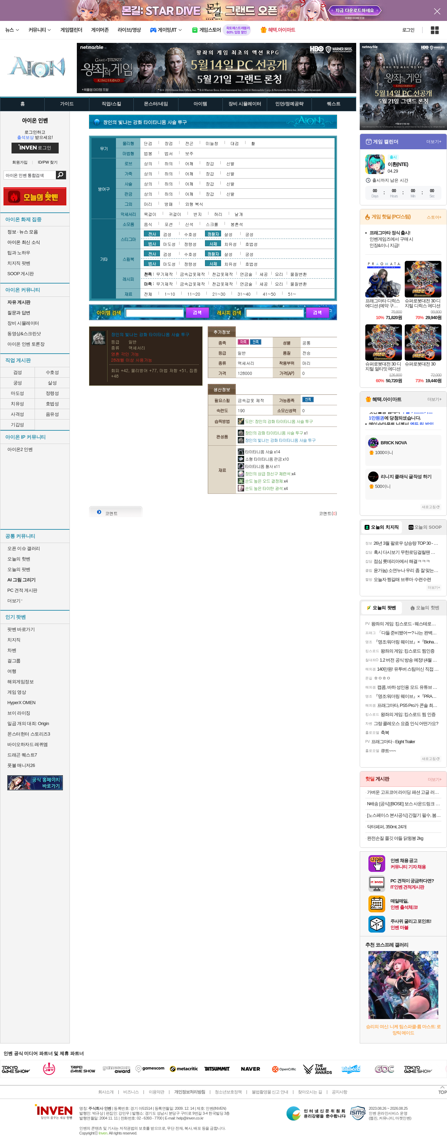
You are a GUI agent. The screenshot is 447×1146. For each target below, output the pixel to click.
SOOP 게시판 (20, 273)
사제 (213, 243)
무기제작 (164, 274)
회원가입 (20, 162)
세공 (263, 274)
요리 (279, 274)
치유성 (17, 403)
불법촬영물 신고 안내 (270, 1092)
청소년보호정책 (228, 1092)
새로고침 (429, 507)
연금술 (246, 274)
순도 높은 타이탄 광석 (263, 488)
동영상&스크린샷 (24, 333)
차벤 (11, 650)
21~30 (218, 294)
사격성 (17, 414)
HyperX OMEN (21, 702)
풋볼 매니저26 (21, 765)
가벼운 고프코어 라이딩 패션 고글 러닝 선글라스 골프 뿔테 (404, 792)
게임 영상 (16, 692)
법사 (152, 243)
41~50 (269, 294)
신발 (230, 163)
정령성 (52, 393)
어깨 (189, 163)
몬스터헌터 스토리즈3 (28, 734)
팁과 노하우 (18, 252)
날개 (239, 214)
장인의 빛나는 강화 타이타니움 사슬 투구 (277, 440)
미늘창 (212, 143)
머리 (148, 204)
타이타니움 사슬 (259, 451)
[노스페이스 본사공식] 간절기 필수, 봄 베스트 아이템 (404, 815)
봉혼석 (236, 224)
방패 (168, 204)
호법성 (52, 403)
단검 (148, 143)
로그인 (408, 30)
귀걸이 (175, 214)
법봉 (148, 153)
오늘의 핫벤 (18, 559)
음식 (148, 224)
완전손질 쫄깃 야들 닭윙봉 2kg (395, 838)
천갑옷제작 (222, 274)
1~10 (169, 294)
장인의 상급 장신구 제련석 (266, 473)
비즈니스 (131, 1092)
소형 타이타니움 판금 (263, 459)
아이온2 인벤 (19, 449)
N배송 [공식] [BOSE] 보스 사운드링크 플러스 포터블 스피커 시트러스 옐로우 (404, 803)
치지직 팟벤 (18, 263)
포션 (168, 224)
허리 (218, 214)
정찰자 (213, 233)
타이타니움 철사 (259, 466)
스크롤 (212, 224)
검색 (61, 175)
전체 (148, 294)
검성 (17, 372)
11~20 (193, 294)
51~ (292, 294)
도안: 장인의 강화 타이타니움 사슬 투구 (275, 421)
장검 (168, 143)
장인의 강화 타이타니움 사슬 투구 (273, 433)
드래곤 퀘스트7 (22, 755)
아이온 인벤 (35, 120)
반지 (197, 214)
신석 (189, 224)
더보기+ (433, 142)
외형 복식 (194, 204)
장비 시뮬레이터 (23, 323)
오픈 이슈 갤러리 (23, 548)
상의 (148, 163)
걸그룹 (14, 660)
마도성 (17, 393)
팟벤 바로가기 (21, 629)
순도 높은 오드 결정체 (263, 481)
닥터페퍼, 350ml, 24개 (386, 826)
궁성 (17, 382)
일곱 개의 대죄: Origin (28, 723)
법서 (168, 153)
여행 (11, 671)
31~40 (243, 294)
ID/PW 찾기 (48, 162)
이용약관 (156, 1092)
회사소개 (105, 1092)
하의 (168, 163)
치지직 (14, 640)
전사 (152, 233)
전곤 (189, 143)
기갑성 (17, 424)
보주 (189, 153)
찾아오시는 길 (310, 1092)
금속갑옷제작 (192, 274)
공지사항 (339, 1092)
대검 (234, 143)
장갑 (210, 163)
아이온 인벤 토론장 (25, 344)
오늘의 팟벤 (18, 569)
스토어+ (434, 217)
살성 (52, 382)
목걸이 (150, 214)
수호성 (52, 372)
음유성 (52, 414)
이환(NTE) (398, 164)
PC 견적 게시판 (22, 590)
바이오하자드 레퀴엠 (27, 744)
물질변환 (298, 274)
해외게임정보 (20, 681)
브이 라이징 (18, 713)
